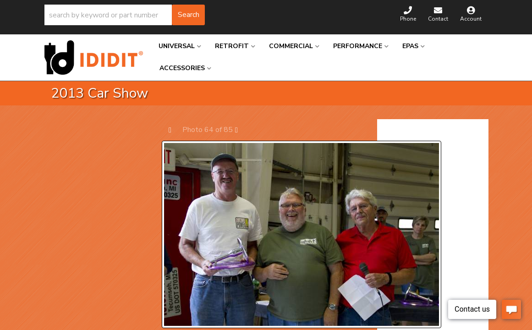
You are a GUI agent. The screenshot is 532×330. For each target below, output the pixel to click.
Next (241, 129)
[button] (124, 15)
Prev (174, 129)
